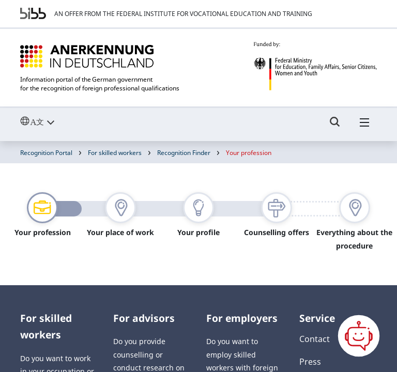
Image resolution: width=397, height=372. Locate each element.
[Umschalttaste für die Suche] (335, 126)
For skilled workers (115, 152)
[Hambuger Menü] (364, 126)
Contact (314, 339)
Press (310, 361)
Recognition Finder (183, 152)
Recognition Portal (46, 152)
